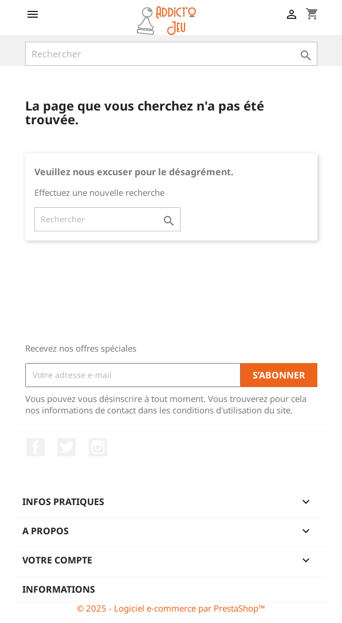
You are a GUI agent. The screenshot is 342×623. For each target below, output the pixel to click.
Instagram (98, 447)
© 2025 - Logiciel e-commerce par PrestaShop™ (171, 608)
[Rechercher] (171, 54)
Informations (58, 589)
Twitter (66, 447)
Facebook (35, 447)
